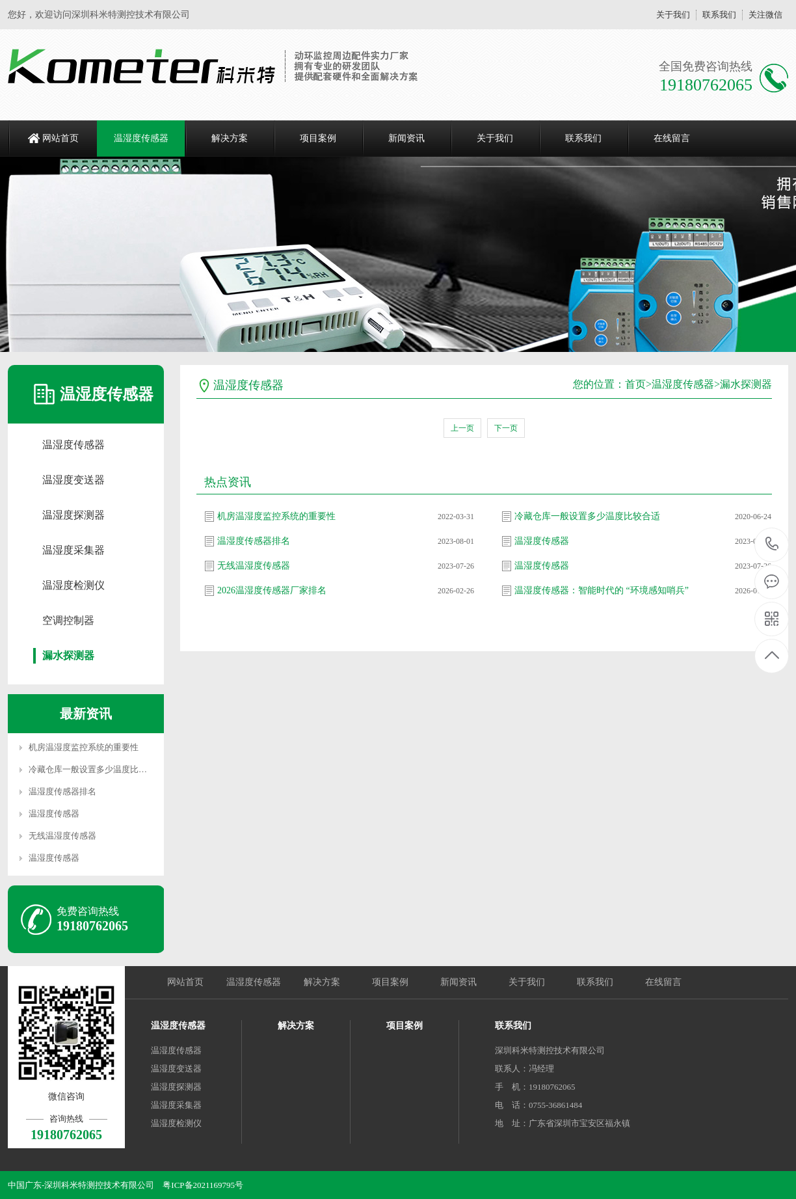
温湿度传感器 (141, 138)
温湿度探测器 (73, 514)
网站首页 (60, 138)
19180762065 (772, 544)
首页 (635, 384)
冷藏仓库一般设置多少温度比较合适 (96, 769)
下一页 (506, 428)
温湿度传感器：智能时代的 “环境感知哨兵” (601, 590)
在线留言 (672, 138)
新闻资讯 (406, 138)
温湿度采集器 (73, 550)
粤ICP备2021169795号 (203, 1185)
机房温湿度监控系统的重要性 (84, 747)
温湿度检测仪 (73, 585)
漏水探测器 (68, 655)
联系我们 (719, 15)
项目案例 (318, 138)
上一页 (462, 428)
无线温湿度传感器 (62, 836)
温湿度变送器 (73, 479)
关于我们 (673, 15)
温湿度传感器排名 (62, 791)
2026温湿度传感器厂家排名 (271, 590)
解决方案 (229, 138)
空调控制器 (68, 620)
